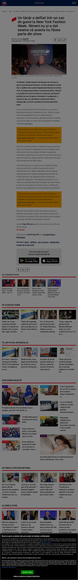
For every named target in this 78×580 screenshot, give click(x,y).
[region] (39, 556)
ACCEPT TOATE (27, 572)
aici (14, 550)
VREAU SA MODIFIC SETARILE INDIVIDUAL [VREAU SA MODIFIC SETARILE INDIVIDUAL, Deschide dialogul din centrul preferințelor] (26, 576)
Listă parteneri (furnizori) (9, 567)
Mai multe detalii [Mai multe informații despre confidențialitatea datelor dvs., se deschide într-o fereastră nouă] (46, 542)
